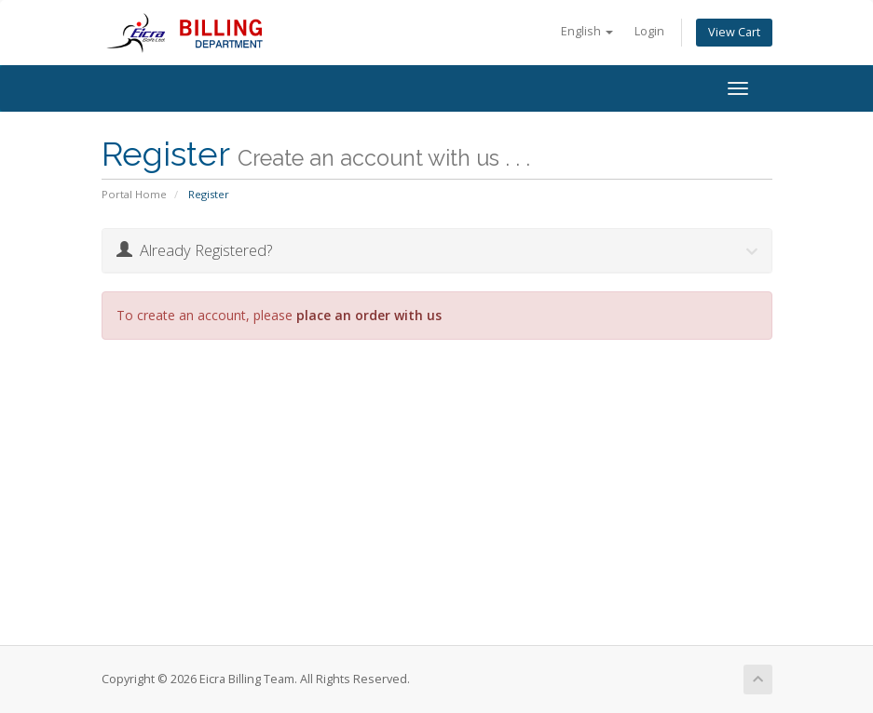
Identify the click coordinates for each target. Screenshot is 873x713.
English (587, 31)
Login (649, 31)
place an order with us (369, 315)
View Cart (734, 32)
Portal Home (134, 194)
